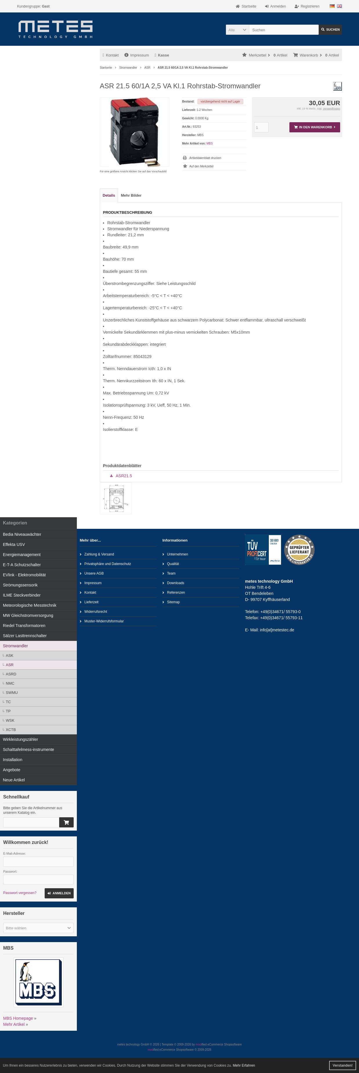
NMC (10, 683)
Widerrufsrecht (93, 611)
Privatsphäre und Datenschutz (105, 564)
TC (8, 702)
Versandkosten (331, 108)
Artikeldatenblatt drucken (205, 158)
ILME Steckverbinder (22, 595)
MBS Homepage (18, 1018)
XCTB (11, 729)
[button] (237, 30)
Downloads (173, 583)
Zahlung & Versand (97, 554)
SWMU (12, 692)
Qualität (170, 564)
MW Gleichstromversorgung (28, 615)
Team (168, 573)
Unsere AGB (92, 573)
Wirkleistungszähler (20, 739)
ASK (9, 655)
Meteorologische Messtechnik (29, 605)
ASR (10, 665)
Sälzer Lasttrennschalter (25, 635)
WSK (10, 720)
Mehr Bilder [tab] (131, 195)
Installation (12, 759)
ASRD (11, 674)
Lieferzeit (89, 602)
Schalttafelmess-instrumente (28, 749)
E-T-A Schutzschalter (22, 564)
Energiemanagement (22, 554)
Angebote (11, 769)
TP (8, 711)
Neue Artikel (14, 780)
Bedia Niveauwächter (22, 534)
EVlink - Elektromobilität (24, 575)
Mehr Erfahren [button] (244, 1065)
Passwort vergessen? (20, 893)
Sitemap (171, 602)
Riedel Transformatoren (24, 625)
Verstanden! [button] (343, 1065)
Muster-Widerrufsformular (102, 621)
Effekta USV (14, 544)
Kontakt (111, 55)
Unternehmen (175, 554)
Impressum (136, 55)
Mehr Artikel (14, 1024)
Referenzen (173, 592)
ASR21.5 (124, 476)
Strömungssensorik (20, 585)
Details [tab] (109, 195)
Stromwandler (15, 646)
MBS (209, 143)
